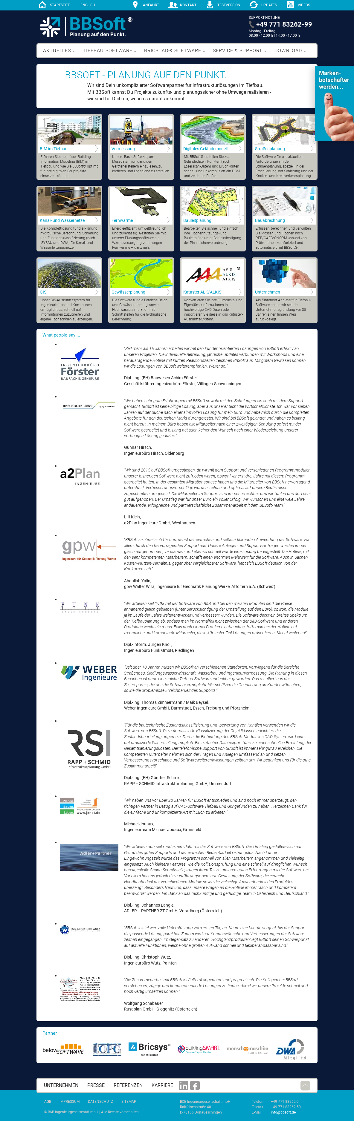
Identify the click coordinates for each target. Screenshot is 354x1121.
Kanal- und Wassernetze (62, 220)
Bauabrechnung (270, 220)
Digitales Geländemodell (205, 148)
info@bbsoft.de (283, 1112)
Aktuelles (57, 50)
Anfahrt (151, 5)
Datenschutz (100, 1101)
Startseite (60, 5)
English (87, 5)
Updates (269, 5)
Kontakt (188, 5)
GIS (43, 292)
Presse (96, 1085)
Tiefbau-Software (107, 50)
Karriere (162, 1085)
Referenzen (128, 1085)
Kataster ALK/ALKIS (202, 292)
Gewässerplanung (128, 292)
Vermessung (123, 148)
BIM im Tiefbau (54, 148)
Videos (304, 5)
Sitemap (128, 1101)
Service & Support (238, 50)
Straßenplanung (270, 148)
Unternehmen (267, 292)
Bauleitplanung (197, 220)
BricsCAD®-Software (172, 50)
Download (288, 50)
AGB (47, 1101)
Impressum (69, 1101)
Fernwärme (122, 220)
